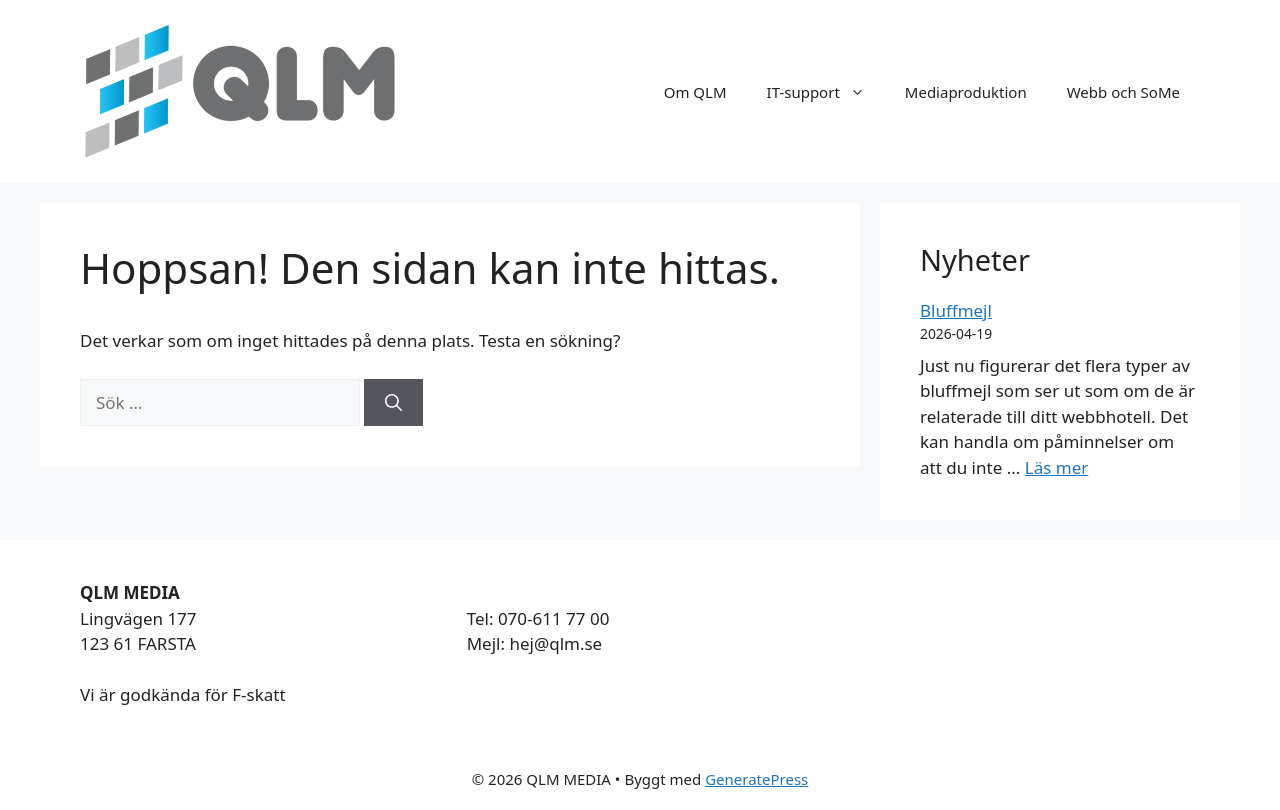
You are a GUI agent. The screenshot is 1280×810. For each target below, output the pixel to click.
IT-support (826, 92)
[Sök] (393, 403)
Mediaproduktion (966, 92)
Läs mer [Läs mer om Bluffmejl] (1057, 467)
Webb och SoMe (1123, 92)
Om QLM (695, 92)
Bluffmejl (956, 310)
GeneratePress (756, 779)
